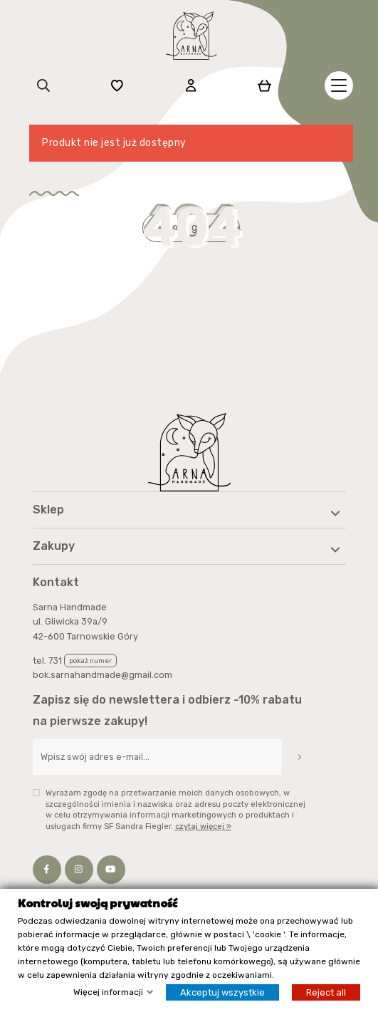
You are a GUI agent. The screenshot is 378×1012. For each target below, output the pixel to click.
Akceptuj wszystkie (222, 993)
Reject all (326, 993)
